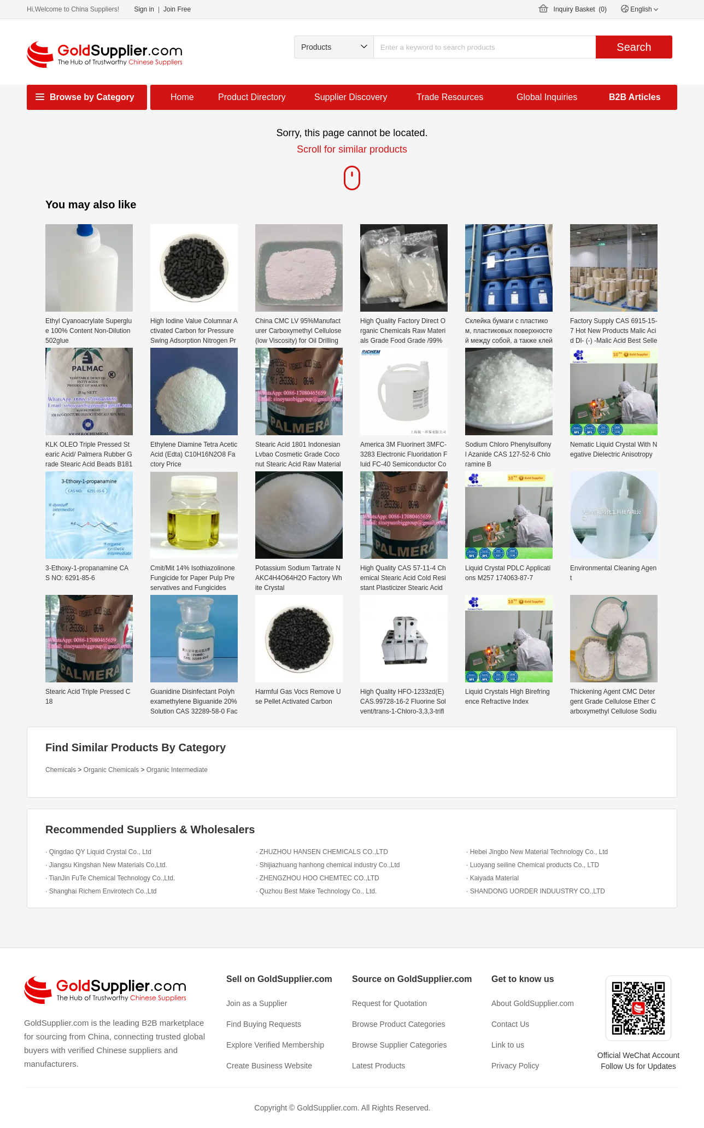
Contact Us (510, 1024)
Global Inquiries (547, 97)
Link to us (507, 1045)
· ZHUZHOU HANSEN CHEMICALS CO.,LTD (322, 852)
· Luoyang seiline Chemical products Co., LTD (532, 865)
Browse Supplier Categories (399, 1045)
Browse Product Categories (398, 1024)
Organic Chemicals (111, 770)
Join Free (177, 9)
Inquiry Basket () (580, 9)
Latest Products (378, 1065)
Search (634, 47)
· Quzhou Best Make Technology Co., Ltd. (316, 891)
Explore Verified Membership (275, 1045)
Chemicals (60, 770)
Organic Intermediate (177, 770)
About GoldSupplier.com (532, 1003)
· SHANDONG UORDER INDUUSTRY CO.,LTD (535, 891)
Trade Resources (449, 97)
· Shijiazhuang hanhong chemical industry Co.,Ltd (328, 865)
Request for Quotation (389, 1003)
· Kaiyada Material (492, 878)
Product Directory (252, 97)
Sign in (144, 9)
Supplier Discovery (350, 97)
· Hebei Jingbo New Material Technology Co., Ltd (537, 852)
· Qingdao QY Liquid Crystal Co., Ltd (98, 852)
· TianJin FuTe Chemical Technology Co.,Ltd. (110, 878)
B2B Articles (635, 97)
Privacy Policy (515, 1065)
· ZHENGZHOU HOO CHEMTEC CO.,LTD (317, 878)
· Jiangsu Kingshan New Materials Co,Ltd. (106, 865)
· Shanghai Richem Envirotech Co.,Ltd (100, 891)
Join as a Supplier (256, 1003)
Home (182, 97)
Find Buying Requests (263, 1024)
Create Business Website (269, 1065)
